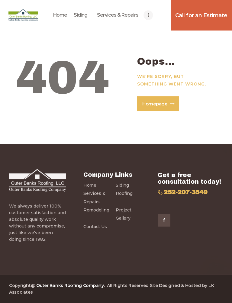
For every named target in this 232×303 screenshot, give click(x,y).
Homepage (154, 104)
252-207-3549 (185, 192)
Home (89, 185)
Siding (122, 185)
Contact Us (95, 226)
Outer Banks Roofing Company (70, 285)
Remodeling (96, 210)
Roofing (124, 193)
